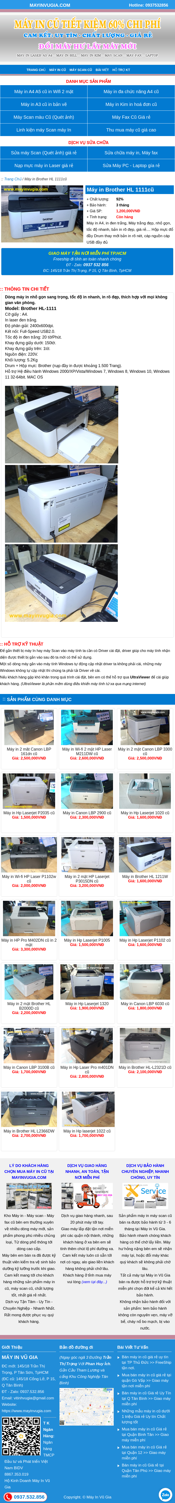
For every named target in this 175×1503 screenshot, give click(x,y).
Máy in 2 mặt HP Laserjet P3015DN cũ (87, 878)
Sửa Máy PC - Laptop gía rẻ (131, 165)
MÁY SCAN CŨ (80, 70)
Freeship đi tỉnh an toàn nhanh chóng (87, 259)
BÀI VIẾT (102, 70)
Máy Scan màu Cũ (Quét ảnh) (43, 117)
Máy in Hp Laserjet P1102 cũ (145, 940)
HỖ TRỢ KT (121, 70)
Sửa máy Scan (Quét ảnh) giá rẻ (44, 152)
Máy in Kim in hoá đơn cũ (131, 104)
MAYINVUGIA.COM (50, 5)
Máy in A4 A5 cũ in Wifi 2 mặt (43, 91)
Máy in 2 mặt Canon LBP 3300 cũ (145, 751)
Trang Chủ (12, 179)
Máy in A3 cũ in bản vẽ (44, 104)
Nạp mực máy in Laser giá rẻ (44, 165)
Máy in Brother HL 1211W (145, 876)
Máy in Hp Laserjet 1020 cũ (145, 813)
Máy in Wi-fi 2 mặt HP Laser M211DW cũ (87, 751)
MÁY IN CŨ (57, 70)
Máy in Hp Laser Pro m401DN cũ (86, 1069)
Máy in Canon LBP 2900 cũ (87, 813)
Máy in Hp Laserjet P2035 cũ (29, 813)
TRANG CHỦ (36, 70)
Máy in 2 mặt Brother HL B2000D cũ (29, 1006)
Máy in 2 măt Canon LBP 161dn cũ (29, 751)
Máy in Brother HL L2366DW (29, 1131)
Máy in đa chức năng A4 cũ (131, 91)
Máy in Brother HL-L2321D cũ (145, 1067)
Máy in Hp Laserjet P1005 (87, 940)
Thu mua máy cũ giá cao (131, 129)
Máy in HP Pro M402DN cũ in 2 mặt (29, 942)
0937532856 (156, 5)
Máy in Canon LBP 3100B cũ (28, 1067)
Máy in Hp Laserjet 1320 (87, 1003)
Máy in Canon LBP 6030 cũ (145, 1003)
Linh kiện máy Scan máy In (43, 129)
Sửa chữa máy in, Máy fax (131, 152)
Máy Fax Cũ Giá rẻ (131, 117)
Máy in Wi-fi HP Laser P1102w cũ (29, 878)
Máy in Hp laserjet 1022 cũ (87, 1131)
